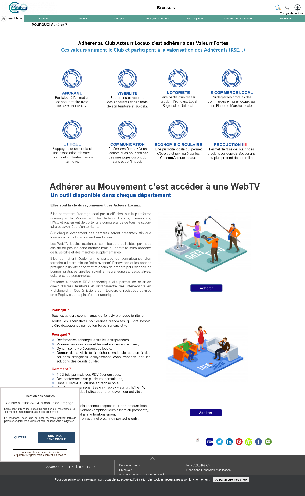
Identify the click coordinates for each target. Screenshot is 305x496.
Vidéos (83, 18)
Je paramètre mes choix (231, 479)
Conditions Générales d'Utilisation (208, 470)
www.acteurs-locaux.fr (71, 467)
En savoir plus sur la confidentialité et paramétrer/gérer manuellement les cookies (40, 454)
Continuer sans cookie (56, 437)
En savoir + (126, 470)
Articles (43, 18)
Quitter (20, 437)
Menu (18, 18)
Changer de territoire (291, 13)
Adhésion (285, 18)
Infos (198, 465)
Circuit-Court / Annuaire (238, 18)
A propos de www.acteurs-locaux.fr (142, 474)
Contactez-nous (129, 465)
